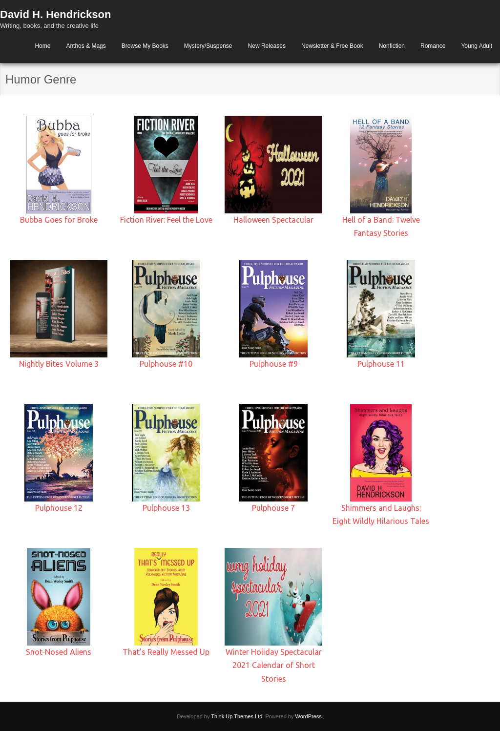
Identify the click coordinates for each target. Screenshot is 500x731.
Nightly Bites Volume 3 (59, 363)
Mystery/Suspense (208, 45)
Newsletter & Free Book (332, 45)
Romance (432, 45)
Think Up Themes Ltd (236, 716)
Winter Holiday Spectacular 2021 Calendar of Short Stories (274, 665)
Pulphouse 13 (166, 507)
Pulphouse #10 (166, 363)
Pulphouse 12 (59, 507)
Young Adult (476, 45)
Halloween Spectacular (273, 219)
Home (42, 45)
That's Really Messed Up (166, 651)
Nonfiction (392, 45)
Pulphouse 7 (273, 507)
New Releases (267, 45)
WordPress (308, 716)
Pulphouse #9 (274, 363)
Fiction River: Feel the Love (166, 219)
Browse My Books (145, 45)
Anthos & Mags (85, 45)
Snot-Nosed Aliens (58, 651)
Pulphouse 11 (381, 363)
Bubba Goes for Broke (59, 219)
